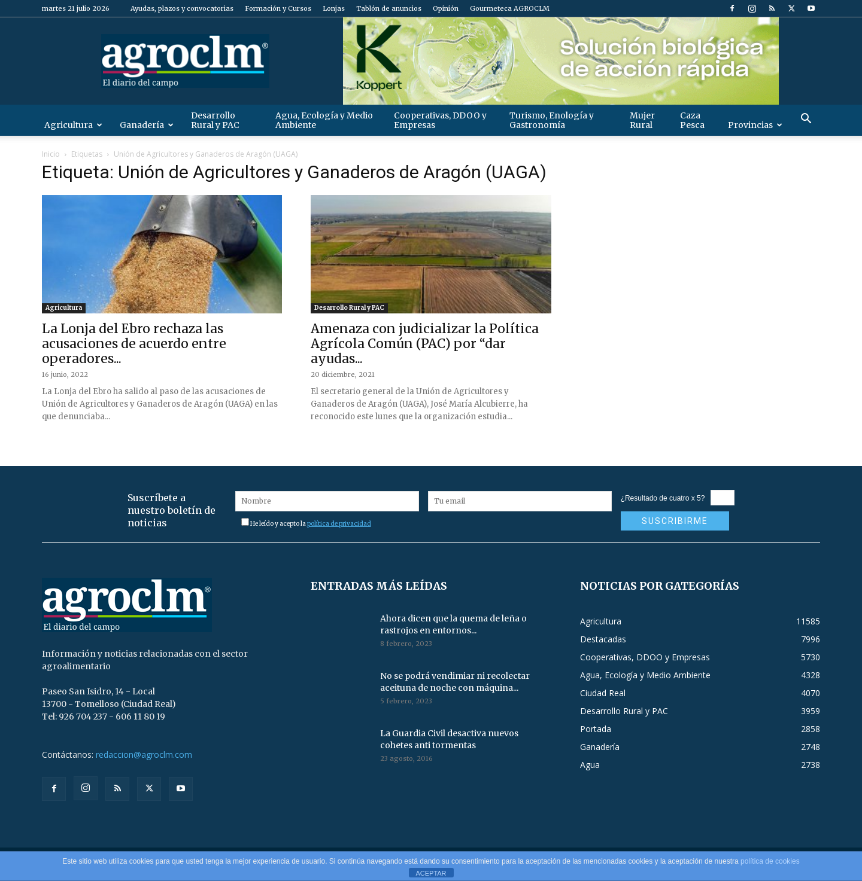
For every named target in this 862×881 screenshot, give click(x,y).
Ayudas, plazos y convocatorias (181, 8)
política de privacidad (339, 524)
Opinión (446, 8)
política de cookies (770, 861)
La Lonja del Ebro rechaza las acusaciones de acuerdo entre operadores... (134, 344)
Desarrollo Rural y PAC (215, 120)
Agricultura (73, 125)
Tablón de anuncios (388, 8)
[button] (805, 120)
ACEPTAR (430, 873)
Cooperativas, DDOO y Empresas (440, 120)
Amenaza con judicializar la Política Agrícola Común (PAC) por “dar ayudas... (425, 344)
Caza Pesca (692, 120)
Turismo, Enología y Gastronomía (551, 120)
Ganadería (147, 125)
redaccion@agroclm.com (144, 754)
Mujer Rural (642, 120)
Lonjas (334, 8)
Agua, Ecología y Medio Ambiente (324, 120)
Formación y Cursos (278, 8)
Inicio (51, 154)
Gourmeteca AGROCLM (510, 8)
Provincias (755, 125)
